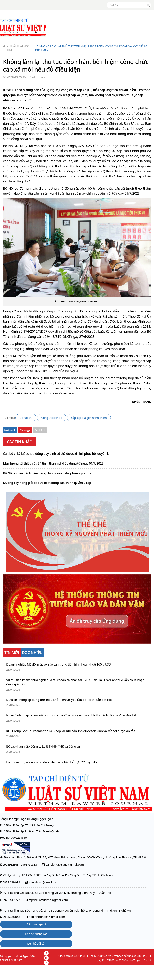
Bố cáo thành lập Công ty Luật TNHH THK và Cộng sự (43, 746)
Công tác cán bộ (51, 418)
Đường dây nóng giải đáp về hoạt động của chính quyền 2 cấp (47, 483)
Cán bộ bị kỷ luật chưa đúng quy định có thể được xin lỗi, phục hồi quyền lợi (56, 454)
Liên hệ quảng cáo (36, 934)
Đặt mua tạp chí (36, 924)
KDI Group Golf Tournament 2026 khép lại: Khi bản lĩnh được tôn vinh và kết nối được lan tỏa (70, 731)
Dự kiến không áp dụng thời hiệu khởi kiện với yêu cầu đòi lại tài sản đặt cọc (59, 700)
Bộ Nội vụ (26, 418)
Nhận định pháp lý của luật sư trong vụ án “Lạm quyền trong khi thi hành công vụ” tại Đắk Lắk (71, 715)
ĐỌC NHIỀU (32, 652)
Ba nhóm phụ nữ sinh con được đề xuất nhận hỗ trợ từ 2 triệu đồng (53, 762)
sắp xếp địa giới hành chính (89, 418)
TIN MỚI (11, 652)
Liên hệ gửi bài (36, 943)
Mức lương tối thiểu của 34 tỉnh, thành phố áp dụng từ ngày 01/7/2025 (53, 463)
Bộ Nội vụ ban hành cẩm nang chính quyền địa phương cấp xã (47, 473)
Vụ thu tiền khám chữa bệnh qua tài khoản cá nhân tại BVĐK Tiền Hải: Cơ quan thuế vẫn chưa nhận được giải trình (75, 682)
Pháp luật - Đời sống (18, 48)
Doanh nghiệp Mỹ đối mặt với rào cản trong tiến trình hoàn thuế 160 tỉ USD (58, 664)
